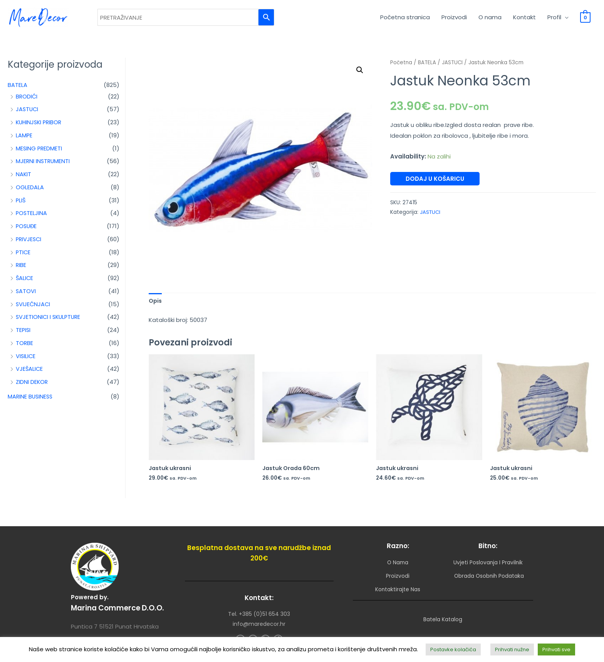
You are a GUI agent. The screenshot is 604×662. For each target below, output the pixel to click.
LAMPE (24, 138)
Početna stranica (405, 19)
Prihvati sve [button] (556, 649)
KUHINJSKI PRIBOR (40, 125)
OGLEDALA (30, 190)
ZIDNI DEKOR (32, 384)
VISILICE (26, 359)
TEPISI (23, 332)
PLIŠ (21, 203)
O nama (490, 19)
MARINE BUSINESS (31, 399)
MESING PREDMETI (39, 151)
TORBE (25, 346)
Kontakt (524, 19)
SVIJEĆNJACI (33, 307)
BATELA (17, 87)
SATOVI (26, 294)
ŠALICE (25, 281)
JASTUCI (27, 112)
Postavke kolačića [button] (453, 649)
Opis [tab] (156, 304)
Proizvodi (454, 19)
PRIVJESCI (29, 242)
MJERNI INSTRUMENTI (43, 164)
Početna (401, 65)
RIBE (21, 267)
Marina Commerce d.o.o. (121, 607)
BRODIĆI (27, 99)
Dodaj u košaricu (435, 181)
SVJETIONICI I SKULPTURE (49, 319)
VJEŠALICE (30, 371)
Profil (554, 19)
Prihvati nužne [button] (512, 649)
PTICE (23, 255)
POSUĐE (27, 229)
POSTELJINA (32, 216)
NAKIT (24, 177)
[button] (359, 73)
